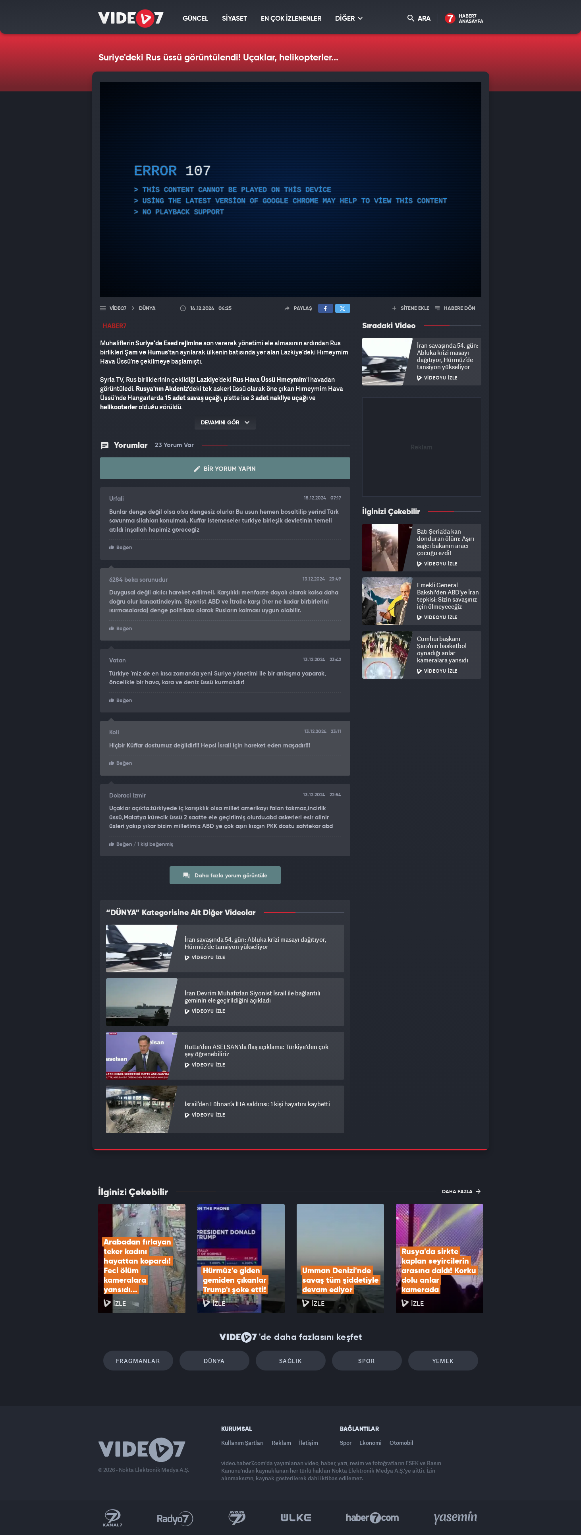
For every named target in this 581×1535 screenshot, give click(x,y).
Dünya (214, 1361)
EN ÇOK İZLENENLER (291, 18)
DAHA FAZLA (461, 1191)
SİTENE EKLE (410, 308)
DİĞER (349, 18)
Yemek (443, 1361)
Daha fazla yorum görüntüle (225, 875)
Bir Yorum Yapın (225, 469)
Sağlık (290, 1361)
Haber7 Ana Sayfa (464, 19)
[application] (290, 189)
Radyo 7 (175, 1518)
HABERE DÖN (455, 308)
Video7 (118, 308)
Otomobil (401, 1442)
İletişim (308, 1442)
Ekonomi (370, 1442)
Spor (366, 1361)
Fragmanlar (138, 1361)
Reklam (281, 1442)
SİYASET (234, 18)
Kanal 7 (112, 1518)
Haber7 (372, 1518)
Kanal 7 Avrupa (237, 1518)
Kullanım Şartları (242, 1442)
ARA (418, 18)
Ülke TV (296, 1518)
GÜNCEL (195, 18)
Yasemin (456, 1518)
